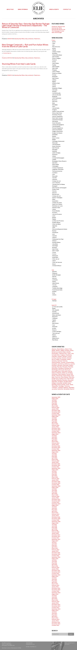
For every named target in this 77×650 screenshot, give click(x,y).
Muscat (70, 371)
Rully (53, 103)
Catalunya (54, 318)
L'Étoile (54, 50)
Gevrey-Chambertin (57, 116)
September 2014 (56, 592)
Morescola (61, 369)
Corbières (54, 172)
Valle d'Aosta (55, 283)
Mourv (59, 371)
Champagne (55, 166)
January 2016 (55, 569)
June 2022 (54, 455)
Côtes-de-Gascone (57, 262)
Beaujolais (55, 76)
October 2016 (55, 555)
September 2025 (56, 397)
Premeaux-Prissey (57, 114)
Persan (68, 374)
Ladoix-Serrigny (56, 152)
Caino (68, 353)
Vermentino (66, 389)
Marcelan (59, 366)
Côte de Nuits (55, 108)
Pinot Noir (71, 377)
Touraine (54, 177)
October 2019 (55, 502)
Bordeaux (54, 53)
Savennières (55, 201)
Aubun (71, 350)
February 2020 (55, 496)
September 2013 (56, 609)
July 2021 (54, 471)
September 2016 (56, 557)
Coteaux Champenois (57, 167)
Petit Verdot (59, 375)
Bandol (54, 217)
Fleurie (54, 86)
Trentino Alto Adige (57, 288)
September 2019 (56, 503)
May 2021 (54, 474)
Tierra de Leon (56, 333)
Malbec (71, 365)
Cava (53, 325)
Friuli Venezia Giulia (57, 289)
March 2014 (55, 600)
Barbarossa (55, 352)
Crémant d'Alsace (56, 265)
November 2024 (56, 412)
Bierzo (54, 321)
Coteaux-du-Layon (57, 202)
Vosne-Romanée (56, 123)
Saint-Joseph (55, 250)
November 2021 (56, 465)
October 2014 (55, 591)
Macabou (59, 365)
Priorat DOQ (55, 313)
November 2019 (56, 500)
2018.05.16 (10, 75)
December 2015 (56, 570)
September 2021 (56, 468)
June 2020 (54, 490)
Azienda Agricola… (7, 53)
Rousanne (64, 380)
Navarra (54, 330)
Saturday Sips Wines (19, 38)
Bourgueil (54, 186)
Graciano (63, 362)
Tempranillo (55, 386)
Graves (54, 61)
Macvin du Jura (56, 46)
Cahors (54, 260)
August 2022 (55, 452)
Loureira (72, 363)
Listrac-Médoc (56, 71)
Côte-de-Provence (57, 214)
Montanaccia (67, 368)
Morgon (54, 91)
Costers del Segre (56, 331)
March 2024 (55, 423)
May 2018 (54, 527)
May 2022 (54, 456)
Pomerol (54, 60)
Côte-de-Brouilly (56, 94)
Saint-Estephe (55, 66)
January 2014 (55, 603)
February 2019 (55, 514)
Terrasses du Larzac (57, 171)
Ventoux (54, 240)
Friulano (57, 359)
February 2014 (55, 601)
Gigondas (54, 225)
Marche (54, 276)
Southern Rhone (56, 222)
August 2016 (55, 558)
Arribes (54, 328)
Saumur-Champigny (57, 197)
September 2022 (56, 450)
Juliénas (54, 80)
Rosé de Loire (55, 194)
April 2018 (54, 529)
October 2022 (55, 449)
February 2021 (55, 478)
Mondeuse (61, 368)
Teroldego (61, 386)
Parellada (70, 372)
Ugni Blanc (71, 387)
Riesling (54, 380)
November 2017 (56, 536)
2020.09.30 (10, 38)
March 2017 (55, 548)
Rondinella (59, 380)
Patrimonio (55, 255)
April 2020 (54, 493)
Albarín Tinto (68, 349)
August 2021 (55, 469)
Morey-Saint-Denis (57, 113)
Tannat (71, 384)
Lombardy (30, 38)
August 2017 (55, 540)
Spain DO (54, 305)
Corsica (54, 254)
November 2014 (56, 589)
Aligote (62, 350)
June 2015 (54, 579)
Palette (54, 219)
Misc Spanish (55, 310)
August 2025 (55, 398)
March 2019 (55, 512)
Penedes (54, 311)
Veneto (54, 281)
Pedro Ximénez (62, 374)
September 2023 (56, 432)
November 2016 (56, 554)
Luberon (54, 237)
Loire (53, 174)
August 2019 (55, 505)
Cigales (54, 320)
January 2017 (55, 551)
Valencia (54, 336)
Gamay (69, 359)
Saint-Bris (54, 162)
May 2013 (54, 615)
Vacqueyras (55, 232)
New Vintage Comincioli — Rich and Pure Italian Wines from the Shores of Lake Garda (25, 45)
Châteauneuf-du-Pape (57, 239)
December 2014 (56, 588)
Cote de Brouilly (56, 93)
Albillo (53, 350)
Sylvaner (63, 384)
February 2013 (55, 619)
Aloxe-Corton (55, 138)
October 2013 (55, 607)
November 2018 (56, 518)
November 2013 (56, 606)
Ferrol (53, 359)
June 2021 (54, 472)
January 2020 (55, 498)
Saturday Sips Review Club (58, 29)
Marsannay (55, 121)
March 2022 (55, 459)
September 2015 (56, 575)
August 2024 (55, 416)
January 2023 (55, 444)
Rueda (53, 308)
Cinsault (59, 356)
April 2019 (54, 511)
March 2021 (55, 477)
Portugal (54, 299)
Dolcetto (64, 358)
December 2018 (56, 517)
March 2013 (55, 618)
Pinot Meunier (64, 377)
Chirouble (54, 90)
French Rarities (56, 211)
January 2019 (55, 515)
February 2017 (55, 549)
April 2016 (54, 564)
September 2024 (56, 415)
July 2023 (54, 435)
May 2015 (54, 580)
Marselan (70, 366)
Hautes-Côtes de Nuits (58, 111)
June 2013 (54, 613)
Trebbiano (54, 387)
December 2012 (56, 622)
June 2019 (54, 508)
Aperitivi (54, 271)
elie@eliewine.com (30, 644)
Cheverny (54, 179)
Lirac (53, 234)
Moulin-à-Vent (56, 83)
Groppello (54, 363)
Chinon (54, 209)
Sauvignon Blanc (68, 381)
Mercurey (54, 101)
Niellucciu (64, 372)
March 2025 (55, 406)
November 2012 (56, 623)
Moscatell (54, 371)
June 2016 (54, 561)
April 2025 (54, 404)
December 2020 (56, 481)
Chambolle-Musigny (57, 119)
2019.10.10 (10, 58)
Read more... (37, 38)
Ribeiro (54, 335)
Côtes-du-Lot (55, 259)
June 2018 (54, 526)
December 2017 (56, 535)
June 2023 (54, 437)
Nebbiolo (58, 372)
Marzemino (55, 368)
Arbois (54, 48)
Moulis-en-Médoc (57, 73)
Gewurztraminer (56, 362)
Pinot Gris (57, 377)
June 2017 (54, 543)
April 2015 (54, 582)
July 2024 (54, 418)
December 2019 (56, 499)
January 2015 (55, 586)
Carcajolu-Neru (56, 355)
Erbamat (69, 358)
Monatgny (55, 104)
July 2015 (54, 578)
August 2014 (55, 594)
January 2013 (55, 620)
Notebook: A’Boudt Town (58, 26)
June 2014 (54, 597)
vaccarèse (54, 389)
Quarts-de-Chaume (57, 204)
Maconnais (66, 365)
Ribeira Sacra (55, 338)
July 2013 (54, 612)
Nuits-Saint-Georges (57, 118)
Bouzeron (54, 99)
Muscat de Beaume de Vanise (59, 229)
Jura (53, 45)
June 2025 (54, 401)
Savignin (54, 383)
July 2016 (54, 560)
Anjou (53, 199)
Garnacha (54, 361)
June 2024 (54, 419)
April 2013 (54, 616)
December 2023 (56, 428)
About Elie (10, 9)
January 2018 (55, 533)
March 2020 (55, 495)
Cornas (54, 252)
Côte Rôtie (55, 244)
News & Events (54, 9)
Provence (54, 212)
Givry (53, 106)
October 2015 (55, 573)
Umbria (54, 294)
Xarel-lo (72, 389)
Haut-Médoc (55, 63)
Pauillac (54, 65)
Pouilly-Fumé (55, 189)
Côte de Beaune (56, 126)
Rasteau (54, 230)
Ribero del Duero (56, 315)
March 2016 (55, 566)
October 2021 (55, 466)
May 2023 (54, 438)
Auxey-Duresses (56, 146)
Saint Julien (55, 68)
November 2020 (56, 483)
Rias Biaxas (55, 339)
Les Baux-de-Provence (58, 220)
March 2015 (55, 583)
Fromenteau (63, 359)
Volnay (54, 156)
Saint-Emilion (55, 56)
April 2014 (54, 598)
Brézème (54, 247)
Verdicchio (60, 389)
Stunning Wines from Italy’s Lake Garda (18, 64)
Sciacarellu (59, 383)
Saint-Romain (55, 148)
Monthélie (55, 134)
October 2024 (55, 413)
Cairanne (54, 235)
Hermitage (55, 245)
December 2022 (56, 446)
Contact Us (67, 9)
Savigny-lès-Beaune (57, 133)
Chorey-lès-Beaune (57, 129)
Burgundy (54, 96)
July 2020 (54, 489)
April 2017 (54, 546)
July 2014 (54, 595)
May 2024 (54, 421)
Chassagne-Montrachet (58, 141)
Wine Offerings (23, 9)
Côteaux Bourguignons (58, 124)
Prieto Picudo (70, 378)
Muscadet (54, 176)
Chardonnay (68, 355)
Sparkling (54, 384)
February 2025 (55, 407)
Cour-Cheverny (56, 182)
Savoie (54, 41)
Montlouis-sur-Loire (57, 206)
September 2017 (56, 539)
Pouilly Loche (62, 378)
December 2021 (56, 463)
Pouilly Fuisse (55, 378)
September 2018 (56, 521)
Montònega (55, 369)
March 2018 (55, 530)
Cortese (69, 356)
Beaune (54, 136)
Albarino (54, 349)
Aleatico (58, 350)
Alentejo (54, 300)
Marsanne (64, 366)
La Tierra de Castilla (57, 306)
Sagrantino (54, 381)
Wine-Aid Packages (57, 32)
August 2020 (55, 487)
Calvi (72, 353)
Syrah (67, 384)
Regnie (54, 81)
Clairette (64, 356)
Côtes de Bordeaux (57, 55)
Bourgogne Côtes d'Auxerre (59, 161)
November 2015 (56, 572)
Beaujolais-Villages (57, 88)
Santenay (54, 151)
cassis (53, 215)
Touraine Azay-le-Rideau (58, 184)
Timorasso (67, 386)
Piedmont (54, 273)
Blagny (54, 139)
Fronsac (54, 75)
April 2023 (54, 440)
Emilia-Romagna (56, 275)
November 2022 (56, 447)
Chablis (54, 159)
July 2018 (54, 524)
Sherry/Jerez (55, 323)
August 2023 (55, 434)
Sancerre (54, 192)
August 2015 (55, 576)
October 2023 (55, 431)
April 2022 (54, 458)
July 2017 (54, 542)
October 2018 (55, 520)
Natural (54, 372)
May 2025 (54, 403)
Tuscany (54, 284)
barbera (60, 352)
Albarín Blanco (60, 349)
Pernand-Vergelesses (57, 128)
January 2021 (55, 480)
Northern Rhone (56, 242)
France (53, 40)
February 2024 (55, 425)
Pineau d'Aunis (67, 375)
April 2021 (54, 475)
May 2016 (54, 563)
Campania (54, 286)
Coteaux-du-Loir (56, 181)
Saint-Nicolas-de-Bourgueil (59, 187)
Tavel (53, 227)
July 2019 (54, 506)
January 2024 (55, 426)
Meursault (55, 143)
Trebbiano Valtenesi (63, 387)
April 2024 (54, 422)
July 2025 (54, 400)
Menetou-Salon (56, 207)
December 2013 (56, 604)
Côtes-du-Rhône (56, 224)
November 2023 (56, 429)
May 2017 (54, 545)
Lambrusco (67, 363)
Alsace (54, 264)
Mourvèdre (64, 371)
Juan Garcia (60, 363)
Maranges (54, 149)
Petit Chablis (55, 164)
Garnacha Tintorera (62, 361)
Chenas (54, 84)
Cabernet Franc (63, 353)
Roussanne (70, 380)
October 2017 (55, 538)
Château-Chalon (56, 51)
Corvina (54, 358)
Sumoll (59, 384)
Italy (26, 38)
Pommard (54, 154)
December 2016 (56, 552)
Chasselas (54, 356)
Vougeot (54, 109)
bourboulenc (55, 353)
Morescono (67, 369)
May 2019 (54, 509)
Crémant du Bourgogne (58, 158)
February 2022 (55, 461)
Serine (69, 383)
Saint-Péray (55, 249)
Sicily (53, 293)
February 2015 (55, 585)
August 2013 (55, 610)
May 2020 (54, 492)
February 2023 (55, 443)
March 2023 (55, 441)
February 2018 (55, 532)
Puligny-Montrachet (57, 131)
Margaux (54, 70)
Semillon (65, 383)
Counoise (58, 358)
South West (55, 257)
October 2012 (55, 625)
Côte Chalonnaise (56, 98)
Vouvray (54, 191)
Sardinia (54, 291)
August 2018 (55, 523)
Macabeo (54, 365)
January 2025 (55, 409)
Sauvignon (60, 381)
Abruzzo (54, 278)
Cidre (53, 43)
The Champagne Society (58, 31)
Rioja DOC (55, 316)
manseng (54, 366)
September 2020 (56, 486)
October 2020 (55, 484)
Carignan (62, 355)
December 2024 (56, 410)
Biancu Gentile (66, 352)
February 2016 (55, 567)
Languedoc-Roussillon (57, 169)
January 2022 (55, 462)
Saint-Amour (55, 78)
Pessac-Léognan (56, 58)
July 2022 (54, 453)
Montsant (54, 326)
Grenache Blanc (70, 362)
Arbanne (67, 350)
